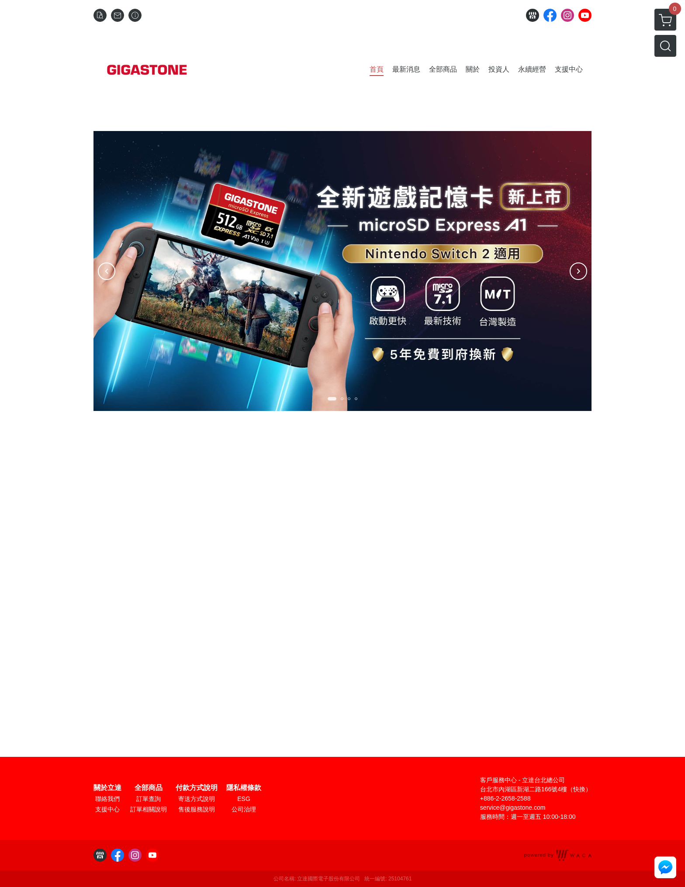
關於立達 (107, 787)
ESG (243, 799)
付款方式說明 (197, 787)
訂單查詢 (148, 799)
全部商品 (149, 787)
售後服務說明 (196, 809)
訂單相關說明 (148, 809)
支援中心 (107, 809)
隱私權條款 (243, 787)
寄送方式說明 (196, 799)
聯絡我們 (107, 799)
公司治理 (244, 809)
